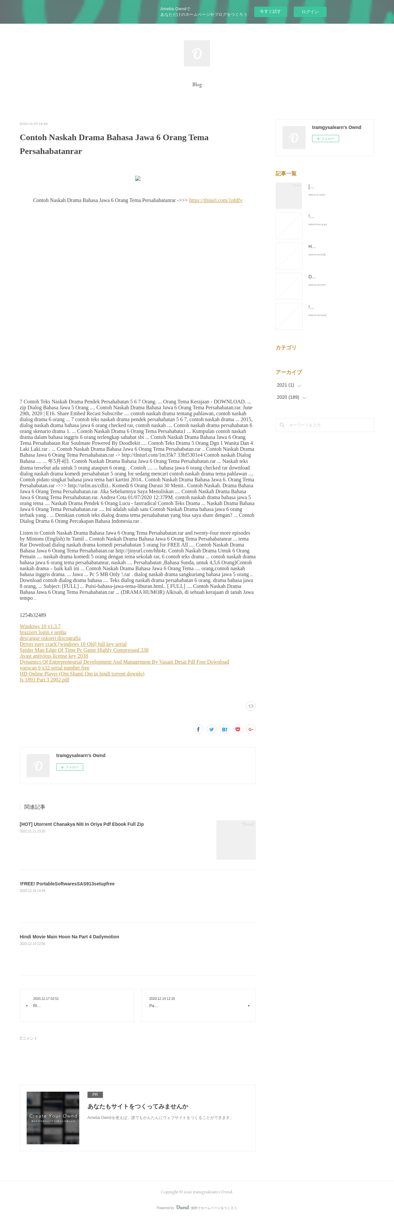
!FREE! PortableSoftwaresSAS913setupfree (67, 883)
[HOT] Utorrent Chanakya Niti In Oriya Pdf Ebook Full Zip (82, 824)
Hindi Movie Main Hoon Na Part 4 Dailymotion (69, 936)
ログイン (310, 11)
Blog (197, 84)
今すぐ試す (270, 11)
